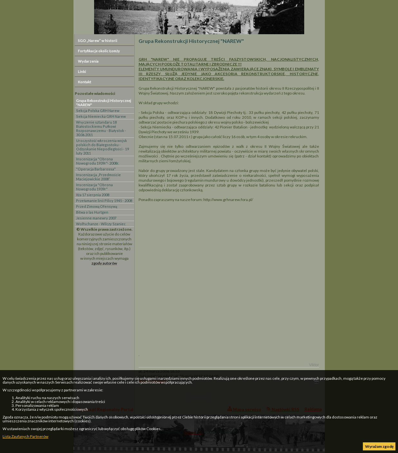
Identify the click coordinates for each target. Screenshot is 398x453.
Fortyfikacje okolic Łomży (99, 51)
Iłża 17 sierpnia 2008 (92, 195)
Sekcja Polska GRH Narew (97, 110)
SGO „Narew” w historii (97, 40)
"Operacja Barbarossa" (96, 169)
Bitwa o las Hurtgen (92, 212)
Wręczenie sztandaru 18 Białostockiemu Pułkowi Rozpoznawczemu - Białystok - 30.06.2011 (101, 128)
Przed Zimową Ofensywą (96, 206)
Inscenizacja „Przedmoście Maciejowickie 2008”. (98, 177)
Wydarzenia (88, 61)
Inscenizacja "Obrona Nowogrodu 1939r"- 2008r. (97, 161)
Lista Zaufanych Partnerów (25, 436)
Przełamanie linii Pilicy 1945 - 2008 (104, 200)
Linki (82, 71)
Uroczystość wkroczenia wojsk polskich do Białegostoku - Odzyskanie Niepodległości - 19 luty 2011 (102, 146)
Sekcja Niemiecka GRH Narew (101, 116)
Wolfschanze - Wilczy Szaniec (101, 224)
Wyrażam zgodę (379, 446)
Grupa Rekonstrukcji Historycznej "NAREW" (103, 102)
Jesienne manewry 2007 (96, 218)
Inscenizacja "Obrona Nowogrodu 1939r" (94, 187)
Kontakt (84, 82)
